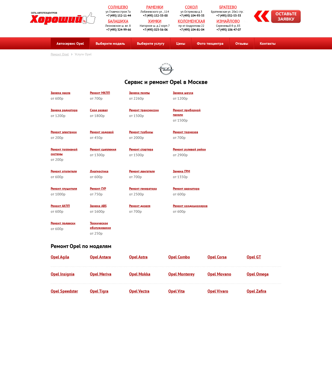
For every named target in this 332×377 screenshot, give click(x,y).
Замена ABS (98, 206)
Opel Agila (60, 257)
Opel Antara (100, 257)
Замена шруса (183, 93)
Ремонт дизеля (139, 206)
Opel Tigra (99, 291)
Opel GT (254, 257)
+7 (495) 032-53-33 (228, 16)
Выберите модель (110, 43)
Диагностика (99, 171)
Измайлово (228, 21)
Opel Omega (258, 274)
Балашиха (118, 21)
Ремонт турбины (141, 132)
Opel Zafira (256, 291)
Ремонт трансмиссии (144, 110)
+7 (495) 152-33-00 (155, 16)
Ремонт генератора (143, 188)
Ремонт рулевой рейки (189, 149)
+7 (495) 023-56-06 (155, 30)
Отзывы (241, 43)
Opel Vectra (139, 291)
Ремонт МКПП (100, 93)
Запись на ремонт (273, 17)
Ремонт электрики (64, 132)
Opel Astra (138, 257)
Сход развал (99, 110)
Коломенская (191, 21)
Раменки (154, 7)
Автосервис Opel (70, 43)
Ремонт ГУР (98, 188)
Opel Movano (219, 274)
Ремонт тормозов (185, 132)
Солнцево (118, 7)
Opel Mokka (139, 274)
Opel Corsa (217, 257)
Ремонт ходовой (102, 132)
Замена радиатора (64, 110)
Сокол (191, 7)
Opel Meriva (100, 274)
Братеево (228, 7)
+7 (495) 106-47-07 (228, 30)
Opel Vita (176, 291)
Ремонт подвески (63, 223)
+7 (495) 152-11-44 (118, 16)
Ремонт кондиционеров (190, 206)
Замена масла (60, 93)
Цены (180, 43)
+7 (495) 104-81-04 (192, 30)
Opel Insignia (62, 274)
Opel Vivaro (218, 291)
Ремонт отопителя (64, 171)
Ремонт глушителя (64, 188)
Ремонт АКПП (60, 206)
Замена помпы (139, 93)
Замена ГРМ (181, 171)
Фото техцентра (210, 43)
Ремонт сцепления (103, 149)
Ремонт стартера (141, 149)
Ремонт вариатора (186, 188)
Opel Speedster (64, 291)
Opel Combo (179, 257)
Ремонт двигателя (142, 171)
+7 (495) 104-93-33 (192, 16)
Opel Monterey (181, 274)
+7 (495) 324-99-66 (118, 30)
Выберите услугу (150, 43)
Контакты (268, 43)
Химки (154, 21)
